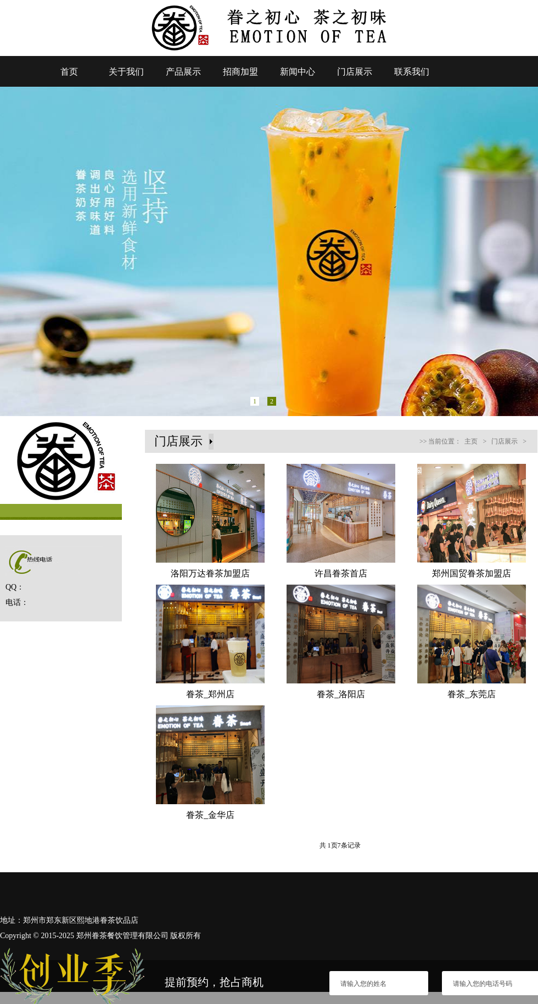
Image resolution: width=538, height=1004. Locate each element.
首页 (69, 71)
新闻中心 (297, 71)
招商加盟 (240, 71)
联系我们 (411, 71)
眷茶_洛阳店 (341, 694)
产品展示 (183, 71)
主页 (471, 441)
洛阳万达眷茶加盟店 (210, 573)
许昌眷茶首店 (341, 573)
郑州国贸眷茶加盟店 (471, 573)
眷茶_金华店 (210, 815)
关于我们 (126, 71)
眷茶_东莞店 (471, 694)
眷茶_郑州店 (210, 694)
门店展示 (354, 71)
